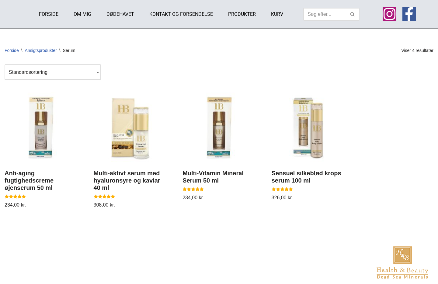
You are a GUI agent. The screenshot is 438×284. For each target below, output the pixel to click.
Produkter (242, 14)
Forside (48, 14)
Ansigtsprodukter (41, 50)
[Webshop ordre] (53, 72)
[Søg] (324, 14)
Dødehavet (120, 14)
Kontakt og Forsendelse (181, 14)
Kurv (277, 14)
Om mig (82, 14)
